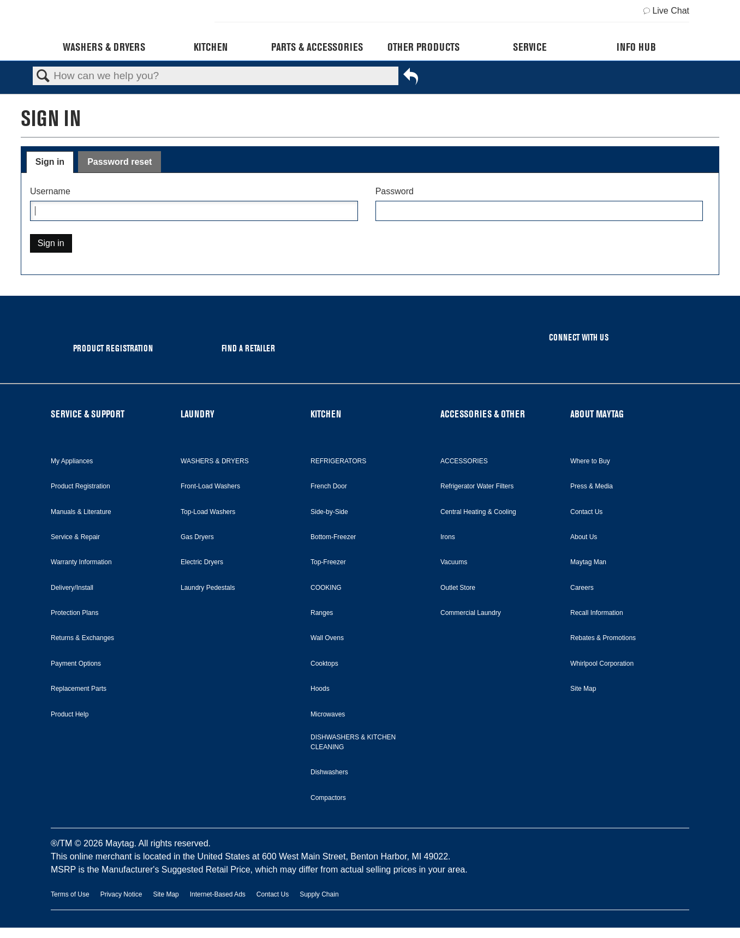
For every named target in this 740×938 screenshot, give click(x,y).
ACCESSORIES (464, 461)
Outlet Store (457, 588)
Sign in (49, 161)
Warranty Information (81, 562)
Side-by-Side (329, 512)
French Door (329, 486)
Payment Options (76, 663)
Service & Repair (75, 537)
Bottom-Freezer (333, 537)
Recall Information (596, 613)
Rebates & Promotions (603, 638)
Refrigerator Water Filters (477, 486)
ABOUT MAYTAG (597, 414)
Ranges (322, 613)
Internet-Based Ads (218, 894)
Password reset (119, 161)
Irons (447, 537)
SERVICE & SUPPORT (87, 414)
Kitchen (211, 46)
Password (394, 191)
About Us (583, 537)
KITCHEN (326, 414)
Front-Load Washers (210, 486)
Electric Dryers (202, 562)
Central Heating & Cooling (478, 512)
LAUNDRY (197, 414)
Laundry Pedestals (208, 588)
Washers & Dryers (104, 46)
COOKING (326, 588)
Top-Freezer (328, 562)
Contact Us (586, 512)
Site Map (583, 688)
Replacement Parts (78, 688)
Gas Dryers (197, 537)
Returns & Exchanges (82, 638)
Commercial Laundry (470, 613)
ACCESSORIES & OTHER (482, 414)
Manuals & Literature (81, 512)
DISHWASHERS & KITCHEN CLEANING (353, 742)
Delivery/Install (72, 588)
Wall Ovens (327, 638)
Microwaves (328, 714)
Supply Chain (319, 894)
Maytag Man (588, 562)
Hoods (320, 688)
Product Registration (80, 486)
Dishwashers (329, 772)
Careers (582, 588)
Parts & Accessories (317, 46)
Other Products (423, 46)
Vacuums (453, 562)
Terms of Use (70, 894)
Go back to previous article (410, 78)
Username (50, 191)
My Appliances (72, 461)
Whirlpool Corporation (602, 663)
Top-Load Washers (208, 512)
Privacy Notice (121, 894)
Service (529, 46)
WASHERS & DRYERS (215, 461)
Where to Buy (590, 461)
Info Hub (636, 46)
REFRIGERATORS (338, 461)
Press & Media (591, 486)
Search (43, 76)
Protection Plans (74, 613)
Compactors (328, 798)
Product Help (69, 714)
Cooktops (324, 663)
